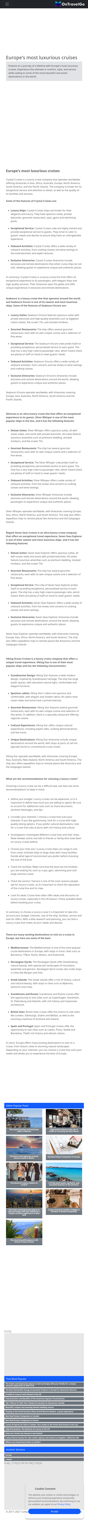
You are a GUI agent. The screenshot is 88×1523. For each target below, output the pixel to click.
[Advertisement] (44, 30)
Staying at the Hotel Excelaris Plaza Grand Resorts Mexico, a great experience (39, 1411)
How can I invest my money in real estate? (24, 1433)
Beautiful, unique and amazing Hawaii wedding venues (29, 1407)
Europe (8, 1455)
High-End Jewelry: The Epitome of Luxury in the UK (27, 1429)
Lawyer (8, 1459)
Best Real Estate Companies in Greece (21, 1420)
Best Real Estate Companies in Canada (22, 1416)
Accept (54, 1511)
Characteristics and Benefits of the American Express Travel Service (35, 1398)
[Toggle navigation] (7, 4)
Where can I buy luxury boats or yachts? (23, 1442)
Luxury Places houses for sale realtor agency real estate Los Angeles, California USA (42, 1437)
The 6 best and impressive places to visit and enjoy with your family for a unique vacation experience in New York (40, 1385)
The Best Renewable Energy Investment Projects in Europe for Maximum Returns (41, 1390)
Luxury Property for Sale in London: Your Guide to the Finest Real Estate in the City (41, 1424)
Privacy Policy (63, 1504)
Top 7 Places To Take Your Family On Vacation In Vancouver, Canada (34, 1403)
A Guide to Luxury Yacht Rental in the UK (23, 1394)
